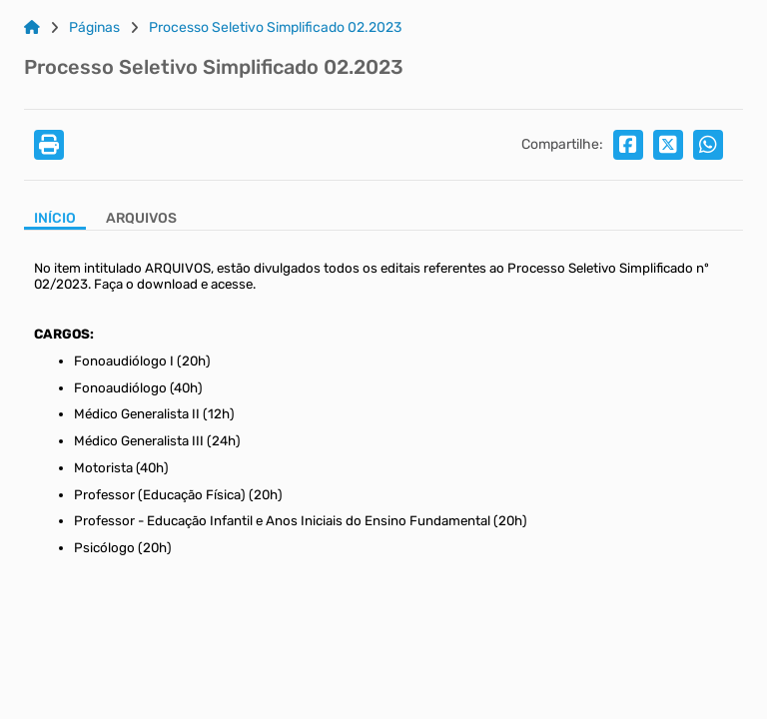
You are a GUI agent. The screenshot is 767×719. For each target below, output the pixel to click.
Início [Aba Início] (55, 219)
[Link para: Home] (32, 28)
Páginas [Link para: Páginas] (94, 28)
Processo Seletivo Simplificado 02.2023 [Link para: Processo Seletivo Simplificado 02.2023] (275, 28)
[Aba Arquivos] (141, 220)
